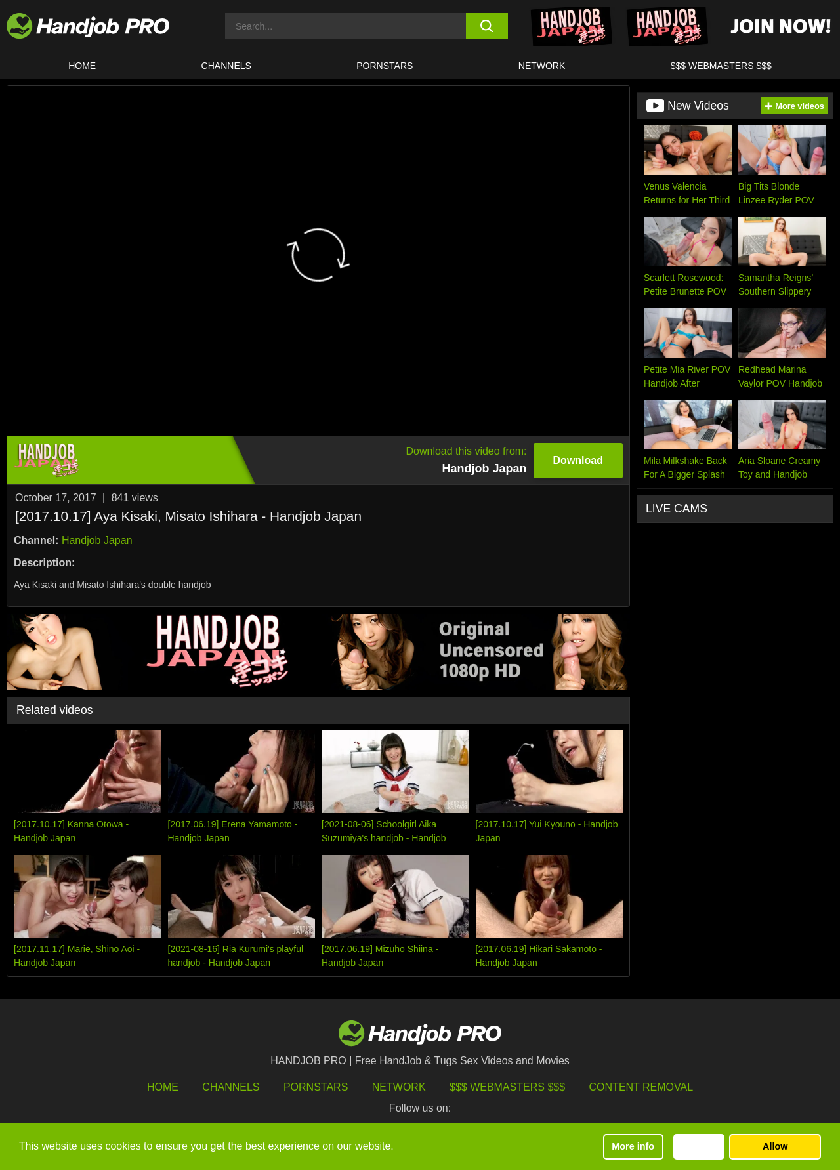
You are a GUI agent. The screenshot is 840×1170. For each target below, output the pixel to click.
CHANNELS (226, 65)
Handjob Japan (97, 540)
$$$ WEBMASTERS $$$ (721, 65)
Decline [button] (698, 1146)
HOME (82, 65)
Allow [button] (775, 1146)
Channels (230, 1087)
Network (542, 65)
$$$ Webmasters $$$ (507, 1087)
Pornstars (384, 65)
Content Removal (641, 1087)
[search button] (487, 26)
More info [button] (633, 1146)
